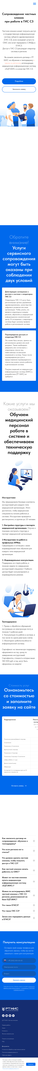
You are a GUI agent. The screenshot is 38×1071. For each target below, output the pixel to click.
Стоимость (4, 1031)
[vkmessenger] (6, 1015)
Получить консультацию (8, 1038)
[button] (19, 89)
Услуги (3, 1028)
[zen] (10, 1015)
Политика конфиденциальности (10, 1052)
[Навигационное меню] (34, 4)
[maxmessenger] (3, 1015)
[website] (13, 1015)
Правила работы (6, 1025)
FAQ (3, 1041)
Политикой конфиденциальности (11, 1068)
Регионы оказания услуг (8, 1033)
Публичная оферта (6, 1055)
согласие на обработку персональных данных (18, 987)
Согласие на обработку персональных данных (13, 1049)
